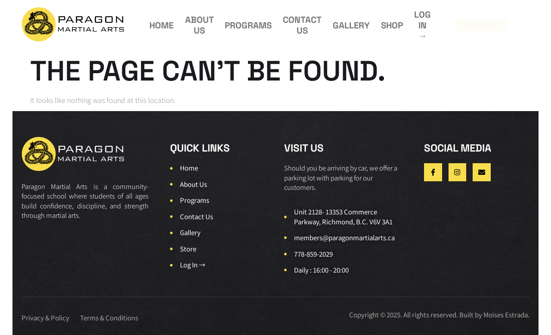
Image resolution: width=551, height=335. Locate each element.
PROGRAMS (230, 22)
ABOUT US (189, 22)
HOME (157, 22)
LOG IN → (378, 22)
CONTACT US (273, 22)
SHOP (347, 22)
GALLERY (314, 22)
